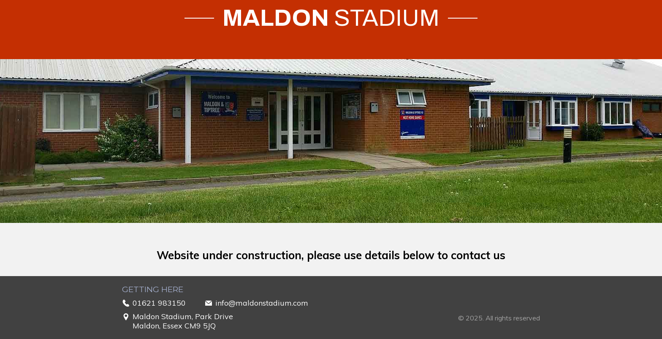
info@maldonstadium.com (261, 303)
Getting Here (152, 289)
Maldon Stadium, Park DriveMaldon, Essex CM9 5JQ (183, 321)
